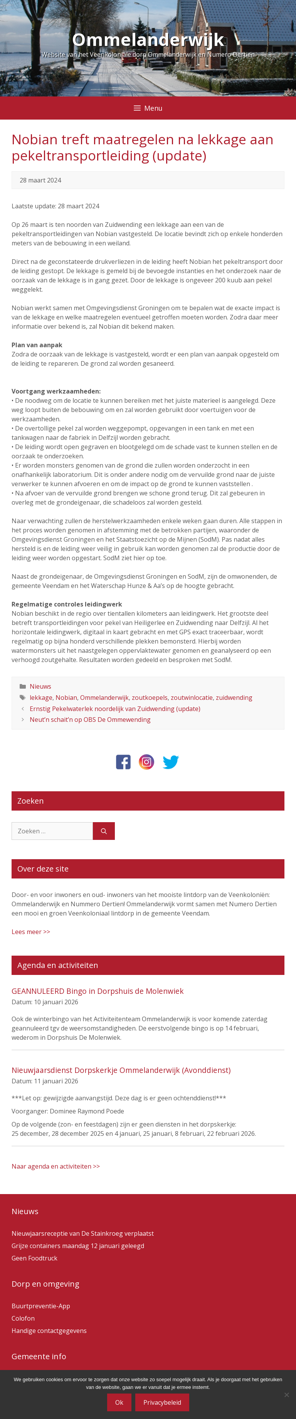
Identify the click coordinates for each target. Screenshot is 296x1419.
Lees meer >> (31, 931)
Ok (119, 1402)
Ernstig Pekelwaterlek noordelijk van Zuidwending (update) (115, 708)
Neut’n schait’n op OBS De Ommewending (90, 719)
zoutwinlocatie (192, 697)
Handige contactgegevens (49, 1330)
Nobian (66, 697)
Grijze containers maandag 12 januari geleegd (78, 1246)
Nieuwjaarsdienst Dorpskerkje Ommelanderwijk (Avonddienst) (121, 1070)
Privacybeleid (162, 1402)
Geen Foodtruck (34, 1258)
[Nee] (286, 1395)
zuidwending (234, 697)
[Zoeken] (104, 831)
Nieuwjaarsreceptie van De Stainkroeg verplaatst (83, 1233)
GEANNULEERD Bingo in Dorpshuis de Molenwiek (98, 991)
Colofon (23, 1318)
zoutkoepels (150, 697)
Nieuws (40, 686)
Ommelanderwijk (148, 39)
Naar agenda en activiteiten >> (56, 1166)
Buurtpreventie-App (41, 1306)
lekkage (41, 697)
